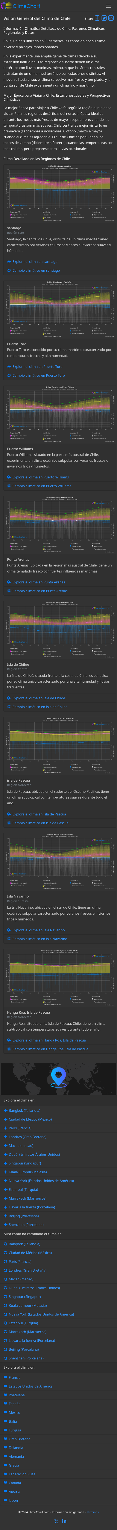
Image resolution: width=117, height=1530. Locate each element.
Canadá (15, 1483)
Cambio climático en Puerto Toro (38, 375)
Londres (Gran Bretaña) (27, 1136)
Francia (14, 1377)
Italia (13, 1421)
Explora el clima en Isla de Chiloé (38, 698)
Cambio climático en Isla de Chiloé (40, 706)
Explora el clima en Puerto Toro (37, 366)
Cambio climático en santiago (36, 270)
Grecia (14, 1465)
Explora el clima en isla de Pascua (39, 814)
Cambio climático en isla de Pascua (40, 823)
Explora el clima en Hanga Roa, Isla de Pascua (49, 1040)
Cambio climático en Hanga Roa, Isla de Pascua (50, 1049)
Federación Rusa (22, 1474)
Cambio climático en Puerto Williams (41, 486)
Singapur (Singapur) (25, 1163)
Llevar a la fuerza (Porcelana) (32, 1207)
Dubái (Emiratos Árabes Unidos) (34, 1154)
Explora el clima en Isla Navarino (38, 930)
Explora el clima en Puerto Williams (40, 477)
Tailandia (16, 1447)
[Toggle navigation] (108, 6)
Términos (93, 1512)
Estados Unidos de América (31, 1386)
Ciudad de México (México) (30, 1119)
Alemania (16, 1456)
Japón (13, 1500)
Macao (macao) (21, 1145)
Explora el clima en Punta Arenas (38, 582)
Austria (14, 1491)
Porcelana (17, 1395)
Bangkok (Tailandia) (24, 1110)
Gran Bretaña (19, 1439)
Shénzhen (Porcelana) (26, 1224)
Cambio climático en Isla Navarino (39, 939)
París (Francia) (20, 1128)
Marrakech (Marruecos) (27, 1198)
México (14, 1412)
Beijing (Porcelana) (24, 1216)
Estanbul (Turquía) (23, 1189)
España (14, 1403)
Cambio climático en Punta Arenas (40, 591)
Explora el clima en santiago (35, 261)
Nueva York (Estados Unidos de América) (41, 1180)
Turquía (15, 1430)
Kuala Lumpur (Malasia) (28, 1172)
